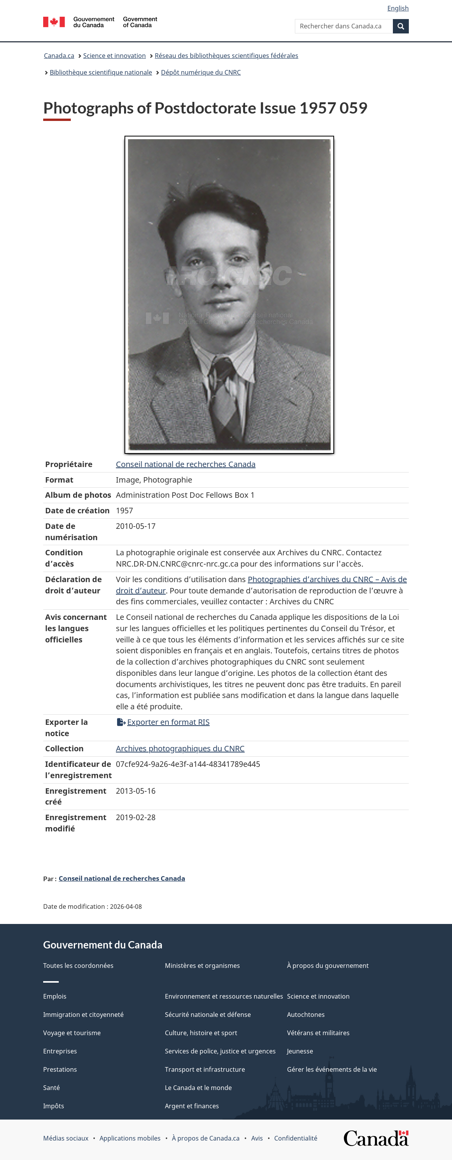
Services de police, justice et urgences (220, 1051)
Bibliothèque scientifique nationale (101, 72)
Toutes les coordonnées (78, 965)
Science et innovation (114, 55)
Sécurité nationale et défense (208, 1014)
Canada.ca (59, 55)
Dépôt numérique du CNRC (201, 72)
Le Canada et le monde (198, 1087)
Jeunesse (300, 1051)
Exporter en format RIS (163, 722)
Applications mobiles (130, 1138)
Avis (257, 1138)
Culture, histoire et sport (201, 1033)
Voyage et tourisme (72, 1033)
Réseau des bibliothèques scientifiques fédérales (226, 55)
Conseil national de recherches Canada (122, 878)
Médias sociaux (65, 1138)
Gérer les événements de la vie (332, 1069)
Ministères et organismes (202, 965)
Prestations (60, 1069)
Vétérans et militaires (318, 1033)
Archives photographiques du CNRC (180, 748)
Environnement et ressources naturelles (224, 996)
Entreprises (60, 1051)
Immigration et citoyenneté (83, 1014)
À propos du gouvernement (328, 965)
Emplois (55, 996)
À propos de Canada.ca (206, 1138)
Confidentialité (295, 1138)
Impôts (53, 1106)
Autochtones (306, 1014)
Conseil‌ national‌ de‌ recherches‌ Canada (186, 464)
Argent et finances (192, 1106)
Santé (51, 1087)
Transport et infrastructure (205, 1069)
